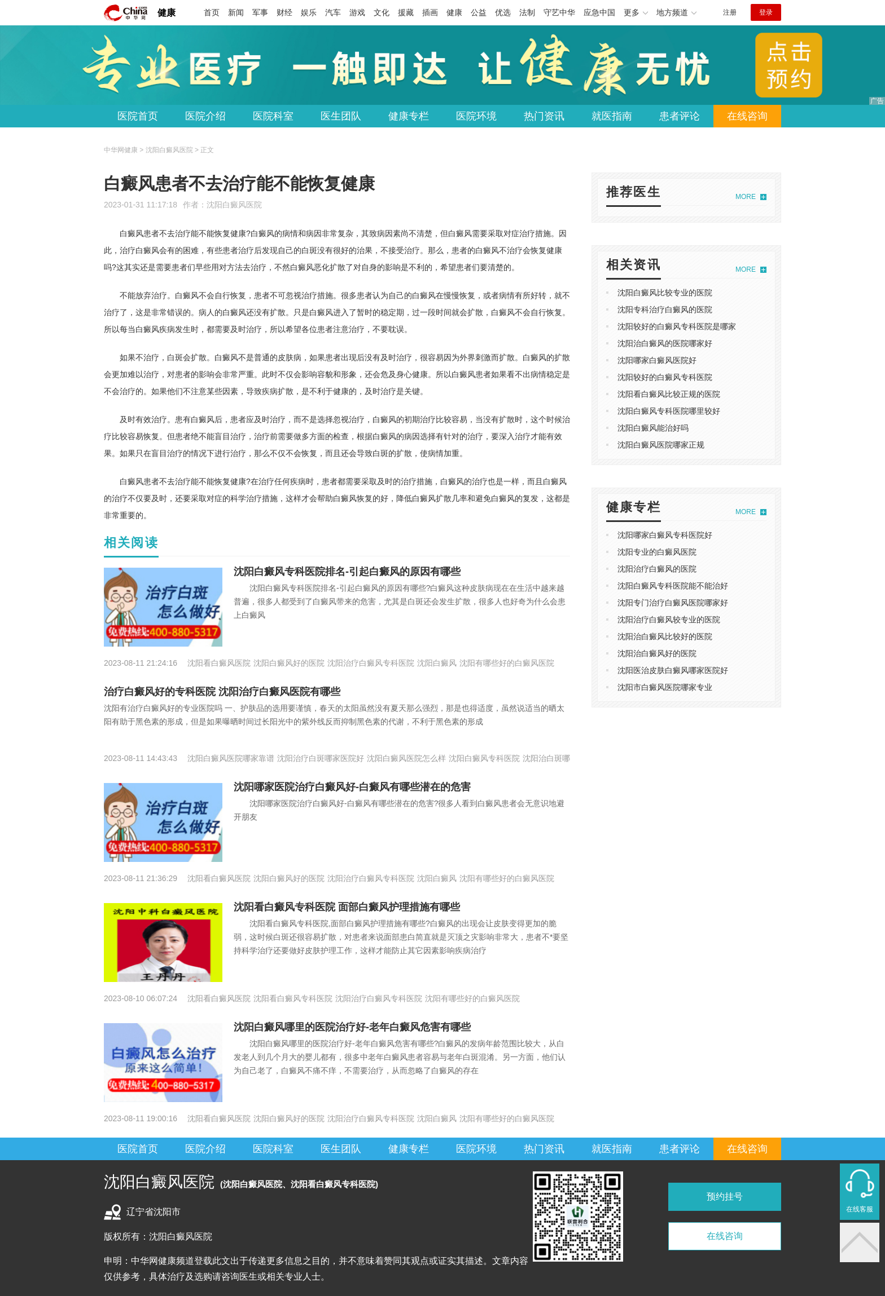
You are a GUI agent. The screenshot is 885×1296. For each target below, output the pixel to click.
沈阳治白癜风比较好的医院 (664, 636)
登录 (766, 12)
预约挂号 (725, 1196)
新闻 (236, 12)
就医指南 (612, 116)
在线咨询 (747, 116)
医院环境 (476, 116)
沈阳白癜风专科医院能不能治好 (672, 585)
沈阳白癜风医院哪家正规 (660, 444)
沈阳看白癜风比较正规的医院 (668, 394)
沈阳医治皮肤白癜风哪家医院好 (672, 670)
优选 (503, 12)
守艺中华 (559, 12)
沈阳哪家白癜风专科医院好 (664, 534)
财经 (284, 12)
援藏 (406, 12)
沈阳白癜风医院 (234, 204)
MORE (745, 197)
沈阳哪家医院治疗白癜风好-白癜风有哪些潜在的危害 (352, 787)
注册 (730, 12)
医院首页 (137, 116)
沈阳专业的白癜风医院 (656, 551)
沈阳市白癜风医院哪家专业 (664, 687)
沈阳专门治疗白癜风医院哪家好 (672, 602)
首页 (212, 12)
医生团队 (341, 116)
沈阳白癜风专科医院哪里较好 (668, 410)
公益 (479, 12)
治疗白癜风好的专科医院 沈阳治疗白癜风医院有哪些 (222, 691)
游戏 (357, 12)
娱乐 (309, 12)
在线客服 (859, 1209)
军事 (260, 12)
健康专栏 (408, 116)
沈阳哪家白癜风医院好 (656, 360)
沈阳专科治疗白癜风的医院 (664, 309)
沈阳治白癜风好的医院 (656, 653)
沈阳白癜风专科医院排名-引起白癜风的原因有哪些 (347, 571)
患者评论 (679, 116)
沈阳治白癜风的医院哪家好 (664, 343)
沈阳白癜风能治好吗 (653, 427)
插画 (430, 12)
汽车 (333, 12)
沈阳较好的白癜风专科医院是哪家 (676, 326)
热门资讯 (544, 116)
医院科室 (273, 116)
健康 (166, 12)
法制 (527, 12)
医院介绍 (205, 116)
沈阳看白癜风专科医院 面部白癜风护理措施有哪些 (347, 907)
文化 (381, 12)
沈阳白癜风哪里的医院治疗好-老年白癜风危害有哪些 (352, 1027)
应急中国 (599, 12)
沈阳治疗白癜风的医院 (656, 568)
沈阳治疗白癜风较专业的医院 (668, 619)
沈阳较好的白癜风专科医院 (664, 377)
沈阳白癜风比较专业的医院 (664, 292)
